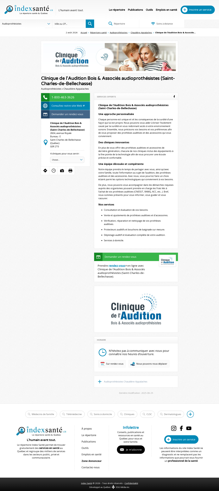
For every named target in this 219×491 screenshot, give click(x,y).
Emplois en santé (166, 9)
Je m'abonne (134, 449)
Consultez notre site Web (68, 105)
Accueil (62, 32)
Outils (149, 9)
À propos (87, 428)
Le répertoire (117, 9)
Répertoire (115, 24)
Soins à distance (156, 24)
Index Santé (86, 480)
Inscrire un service (200, 9)
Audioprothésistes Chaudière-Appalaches (125, 381)
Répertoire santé (77, 32)
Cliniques (129, 414)
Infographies (198, 24)
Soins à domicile (103, 414)
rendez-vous (117, 265)
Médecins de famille (43, 414)
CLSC (149, 414)
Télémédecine (74, 414)
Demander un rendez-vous (67, 114)
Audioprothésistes (97, 32)
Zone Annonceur (91, 458)
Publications (135, 9)
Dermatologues (172, 414)
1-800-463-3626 (63, 97)
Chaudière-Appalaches (120, 32)
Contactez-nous (90, 464)
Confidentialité (131, 480)
